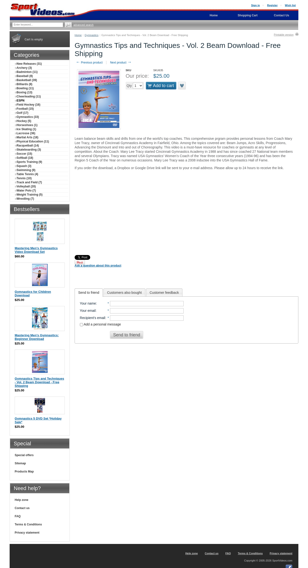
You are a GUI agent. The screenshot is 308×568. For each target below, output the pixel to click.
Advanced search (83, 24)
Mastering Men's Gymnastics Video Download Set (36, 250)
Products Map (24, 471)
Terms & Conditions (28, 524)
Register (272, 5)
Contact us (22, 508)
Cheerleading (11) (28, 96)
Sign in (255, 5)
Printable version (284, 34)
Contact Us (281, 15)
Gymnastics (91, 35)
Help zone (21, 500)
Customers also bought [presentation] (124, 292)
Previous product (89, 62)
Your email (88, 311)
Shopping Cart (248, 15)
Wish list (290, 5)
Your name (88, 303)
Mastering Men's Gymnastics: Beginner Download (37, 337)
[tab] (89, 292)
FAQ (18, 516)
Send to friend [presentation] (88, 292)
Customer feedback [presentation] (164, 292)
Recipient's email (92, 318)
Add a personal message (100, 324)
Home (78, 35)
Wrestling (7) (24, 198)
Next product (120, 62)
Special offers (24, 455)
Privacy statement (27, 532)
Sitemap (20, 463)
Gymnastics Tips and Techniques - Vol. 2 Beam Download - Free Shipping (39, 382)
